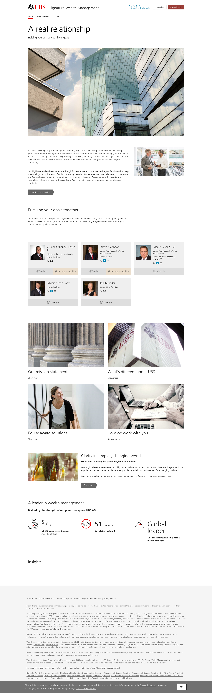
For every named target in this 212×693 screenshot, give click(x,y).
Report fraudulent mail (91, 599)
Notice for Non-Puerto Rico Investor (66, 673)
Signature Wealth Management (74, 8)
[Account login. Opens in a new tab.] (176, 7)
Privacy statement (46, 599)
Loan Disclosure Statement (55, 676)
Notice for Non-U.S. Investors (38, 673)
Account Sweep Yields (76, 676)
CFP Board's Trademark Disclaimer (125, 676)
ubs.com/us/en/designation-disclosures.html (102, 668)
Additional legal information (68, 599)
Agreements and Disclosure (121, 678)
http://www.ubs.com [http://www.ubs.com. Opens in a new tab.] (45, 608)
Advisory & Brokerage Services (98, 676)
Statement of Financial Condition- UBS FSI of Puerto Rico (155, 673)
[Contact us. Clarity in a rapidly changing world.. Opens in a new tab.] (89, 485)
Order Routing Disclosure (92, 673)
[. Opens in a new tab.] (36, 7)
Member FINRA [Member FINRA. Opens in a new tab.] (52, 645)
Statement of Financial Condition (117, 673)
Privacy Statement (148, 685)
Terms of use (32, 599)
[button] (51, 261)
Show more (34, 378)
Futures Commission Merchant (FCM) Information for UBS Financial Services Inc (76, 678)
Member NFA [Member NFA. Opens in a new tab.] (130, 647)
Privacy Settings (110, 599)
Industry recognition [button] (66, 272)
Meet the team (43, 16)
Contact (57, 16)
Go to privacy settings (86, 688)
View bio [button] (44, 272)
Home (30, 16)
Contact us (159, 7)
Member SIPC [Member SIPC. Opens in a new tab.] (39, 645)
